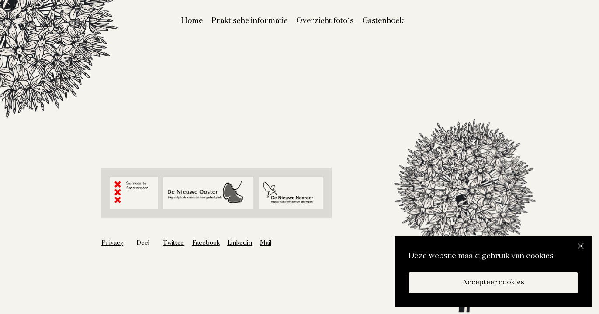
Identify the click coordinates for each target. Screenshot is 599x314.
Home (192, 21)
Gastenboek (383, 21)
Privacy (112, 243)
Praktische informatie (249, 21)
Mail (265, 243)
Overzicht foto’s (324, 21)
